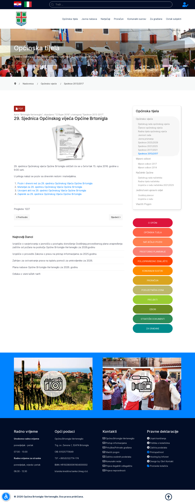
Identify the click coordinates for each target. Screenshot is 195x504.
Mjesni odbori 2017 (147, 164)
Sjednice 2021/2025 (148, 146)
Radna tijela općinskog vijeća (152, 131)
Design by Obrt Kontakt (160, 461)
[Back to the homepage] (21, 19)
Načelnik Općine (144, 172)
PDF (19, 108)
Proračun (119, 18)
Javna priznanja (145, 139)
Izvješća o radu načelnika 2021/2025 (156, 185)
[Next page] (116, 217)
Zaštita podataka (157, 447)
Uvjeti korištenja (156, 438)
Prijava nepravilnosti (114, 470)
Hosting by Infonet (158, 456)
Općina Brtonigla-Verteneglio (119, 438)
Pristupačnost (155, 452)
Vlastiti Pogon (143, 204)
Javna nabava (89, 18)
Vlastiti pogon (111, 452)
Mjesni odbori (143, 158)
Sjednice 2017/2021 (148, 150)
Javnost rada (144, 135)
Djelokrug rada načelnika (150, 177)
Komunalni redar (112, 461)
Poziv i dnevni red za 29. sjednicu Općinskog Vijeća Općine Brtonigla (54, 183)
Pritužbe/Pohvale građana (117, 447)
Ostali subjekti (173, 18)
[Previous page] (22, 217)
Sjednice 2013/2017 (148, 153)
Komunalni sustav (136, 18)
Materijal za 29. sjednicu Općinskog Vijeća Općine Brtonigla (49, 186)
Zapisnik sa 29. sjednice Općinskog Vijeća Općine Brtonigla (49, 194)
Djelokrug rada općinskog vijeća (154, 124)
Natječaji (105, 18)
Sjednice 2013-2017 (93, 114)
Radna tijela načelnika (148, 181)
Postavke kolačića (157, 466)
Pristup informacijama (115, 443)
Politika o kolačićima (158, 443)
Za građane (156, 18)
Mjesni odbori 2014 (147, 167)
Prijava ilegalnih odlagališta (117, 466)
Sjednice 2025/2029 (148, 142)
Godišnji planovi (146, 195)
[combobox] (110, 4)
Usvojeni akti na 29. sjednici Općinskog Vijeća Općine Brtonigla (51, 190)
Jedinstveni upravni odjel (149, 190)
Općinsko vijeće (144, 118)
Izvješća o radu (145, 199)
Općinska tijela (70, 18)
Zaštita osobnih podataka (117, 456)
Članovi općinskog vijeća (150, 127)
